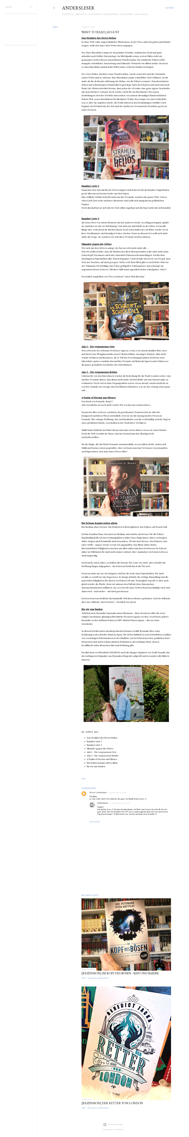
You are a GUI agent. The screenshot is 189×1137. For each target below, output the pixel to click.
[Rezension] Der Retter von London (112, 1103)
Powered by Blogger (113, 1124)
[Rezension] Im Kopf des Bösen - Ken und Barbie (120, 973)
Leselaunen (126, 14)
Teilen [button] (55, 27)
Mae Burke (120, 1129)
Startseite (68, 14)
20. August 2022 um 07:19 (119, 803)
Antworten (94, 822)
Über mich (81, 14)
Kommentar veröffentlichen (98, 978)
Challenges (141, 14)
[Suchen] (169, 8)
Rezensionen (110, 14)
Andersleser (78, 8)
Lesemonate (95, 14)
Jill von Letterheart (98, 792)
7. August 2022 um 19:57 (117, 793)
